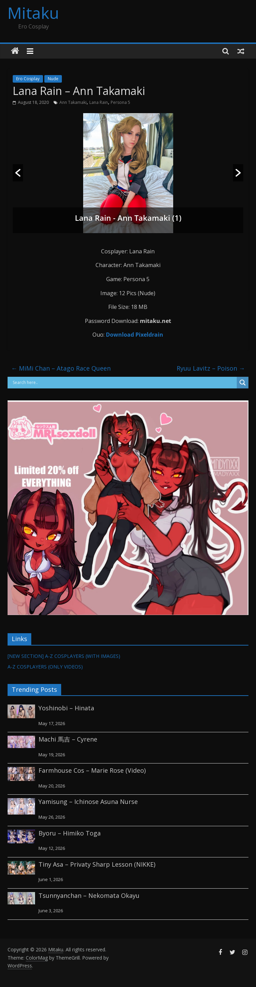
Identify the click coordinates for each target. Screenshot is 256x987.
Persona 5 (120, 102)
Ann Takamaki (73, 102)
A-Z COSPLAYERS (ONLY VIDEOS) (45, 666)
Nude (53, 79)
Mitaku (33, 12)
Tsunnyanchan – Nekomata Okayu (89, 895)
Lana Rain (98, 102)
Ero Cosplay (28, 79)
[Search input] (124, 382)
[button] (18, 172)
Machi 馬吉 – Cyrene (67, 739)
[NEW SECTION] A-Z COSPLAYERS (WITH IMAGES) (64, 656)
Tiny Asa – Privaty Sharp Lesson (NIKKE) (96, 864)
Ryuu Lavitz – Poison (211, 368)
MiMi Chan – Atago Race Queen (61, 368)
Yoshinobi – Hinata (66, 708)
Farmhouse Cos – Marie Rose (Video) (92, 770)
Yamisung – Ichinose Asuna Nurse (88, 801)
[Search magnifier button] (242, 382)
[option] (128, 173)
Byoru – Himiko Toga (69, 833)
